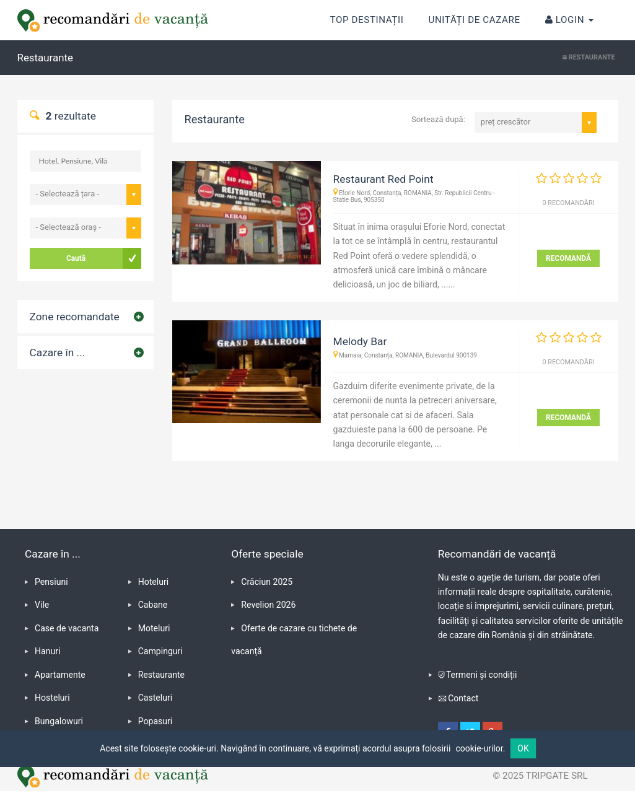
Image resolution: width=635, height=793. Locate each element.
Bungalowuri (59, 721)
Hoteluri (153, 582)
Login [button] (569, 19)
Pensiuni (51, 582)
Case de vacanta (67, 628)
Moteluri (154, 628)
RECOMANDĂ (568, 258)
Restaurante (161, 675)
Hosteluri (52, 698)
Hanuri (47, 651)
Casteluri (155, 698)
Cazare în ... (57, 352)
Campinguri (160, 651)
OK (522, 748)
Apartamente (60, 675)
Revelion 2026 (268, 605)
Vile (42, 605)
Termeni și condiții (481, 675)
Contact (463, 698)
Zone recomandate (75, 316)
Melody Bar (360, 341)
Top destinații (367, 12)
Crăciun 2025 (266, 582)
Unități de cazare (474, 19)
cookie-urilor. (480, 748)
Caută (75, 258)
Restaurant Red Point (383, 179)
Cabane (153, 605)
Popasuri (155, 721)
